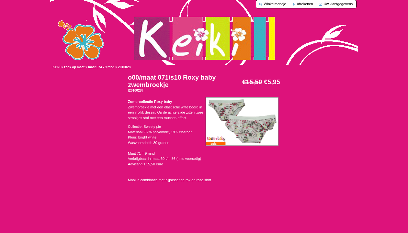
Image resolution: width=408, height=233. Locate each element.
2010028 (124, 67)
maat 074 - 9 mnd (101, 67)
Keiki (57, 67)
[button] (273, 4)
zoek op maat (74, 67)
